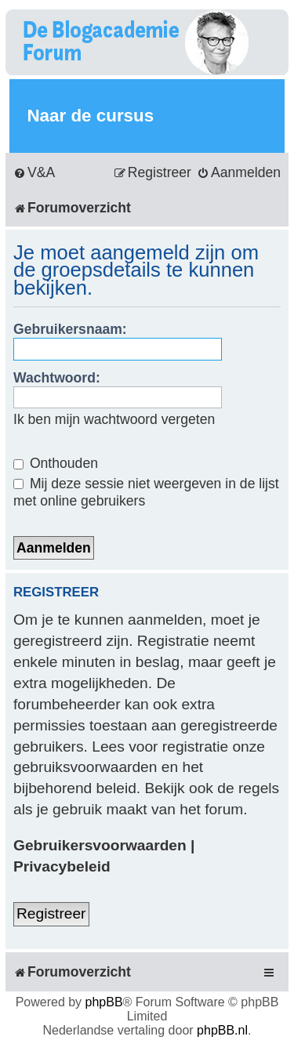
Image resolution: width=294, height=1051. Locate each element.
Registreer (51, 913)
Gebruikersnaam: (70, 329)
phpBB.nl (222, 1030)
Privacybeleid (62, 866)
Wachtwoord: (56, 378)
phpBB (104, 1002)
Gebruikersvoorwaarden (100, 845)
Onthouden (55, 463)
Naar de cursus (90, 115)
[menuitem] (34, 173)
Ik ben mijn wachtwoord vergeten (114, 419)
